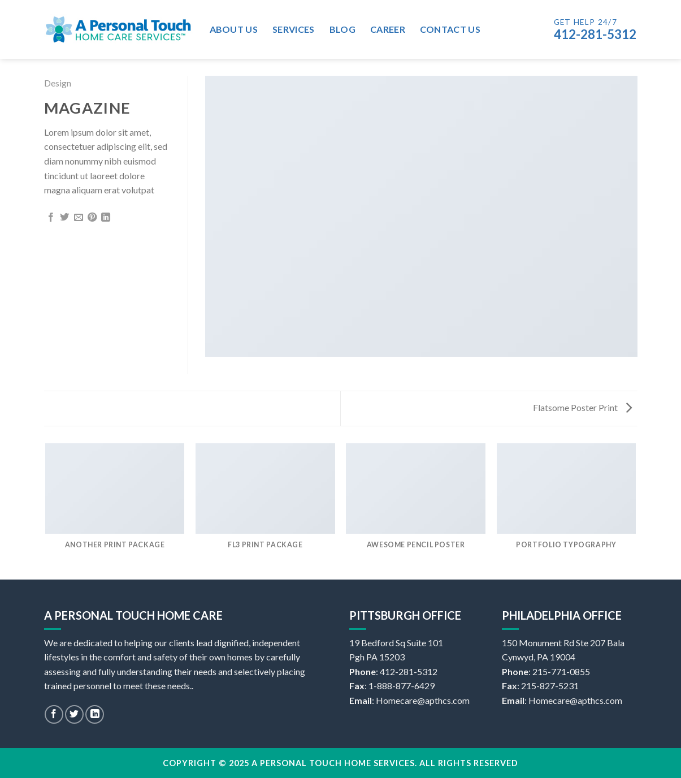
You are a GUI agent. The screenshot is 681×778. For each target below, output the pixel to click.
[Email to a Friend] (78, 218)
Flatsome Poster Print (582, 407)
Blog (342, 29)
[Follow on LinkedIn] (94, 714)
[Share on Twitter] (64, 218)
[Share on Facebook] (50, 218)
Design (57, 82)
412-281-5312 (595, 34)
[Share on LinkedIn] (105, 218)
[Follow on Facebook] (54, 714)
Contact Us (450, 29)
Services (293, 29)
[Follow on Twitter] (74, 714)
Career (387, 29)
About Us (234, 29)
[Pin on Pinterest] (92, 218)
